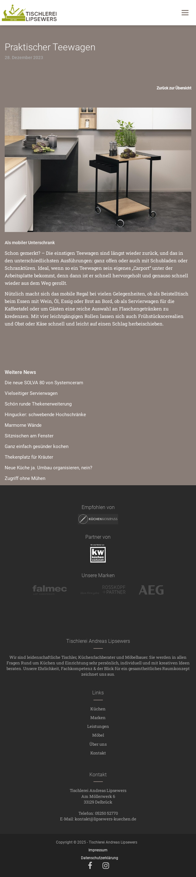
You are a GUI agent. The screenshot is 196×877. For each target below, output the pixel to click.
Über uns (98, 744)
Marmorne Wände (23, 425)
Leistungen (98, 726)
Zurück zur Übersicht (174, 88)
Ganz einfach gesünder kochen (36, 446)
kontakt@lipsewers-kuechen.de (105, 819)
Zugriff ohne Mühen (25, 478)
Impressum (98, 850)
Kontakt (98, 753)
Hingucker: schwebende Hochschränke (45, 414)
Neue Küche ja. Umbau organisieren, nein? (48, 468)
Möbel (98, 735)
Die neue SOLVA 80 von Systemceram (44, 383)
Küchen (98, 709)
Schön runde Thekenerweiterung (38, 404)
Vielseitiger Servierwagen (31, 393)
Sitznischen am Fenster (29, 436)
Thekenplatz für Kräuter (29, 457)
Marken (98, 717)
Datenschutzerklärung (99, 858)
